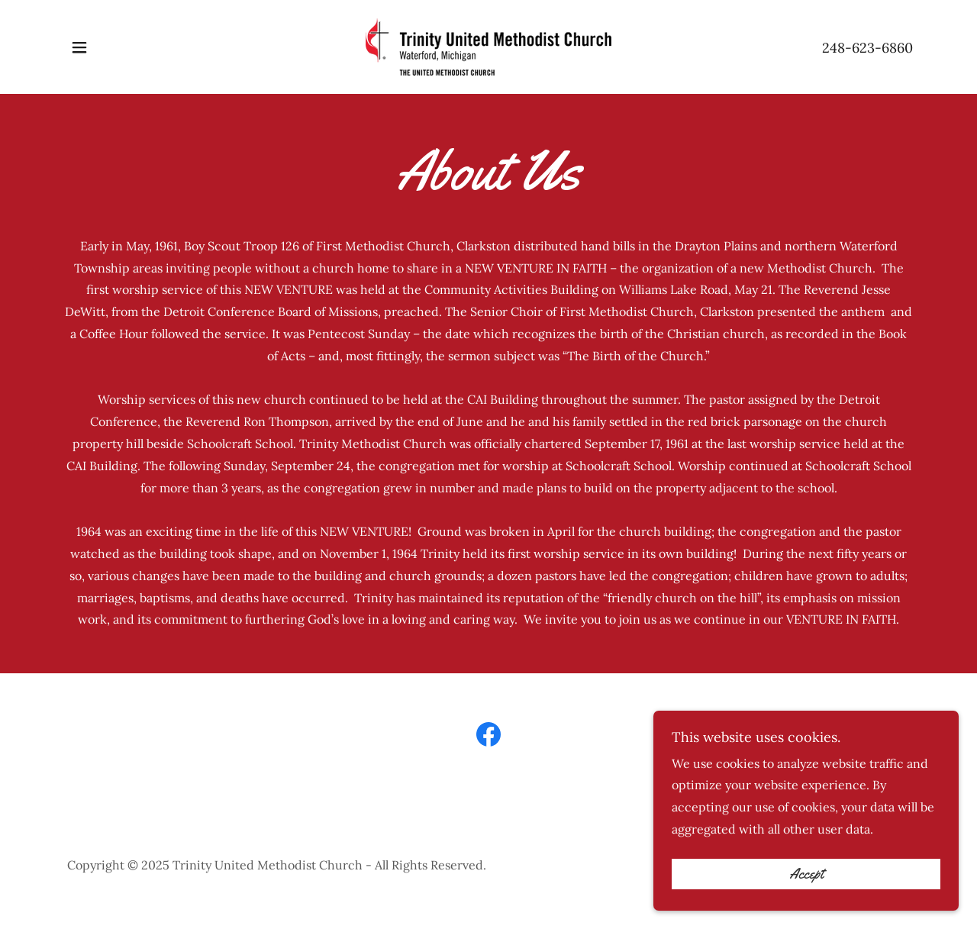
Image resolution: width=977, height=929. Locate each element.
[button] (79, 47)
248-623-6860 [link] (867, 47)
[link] (488, 45)
